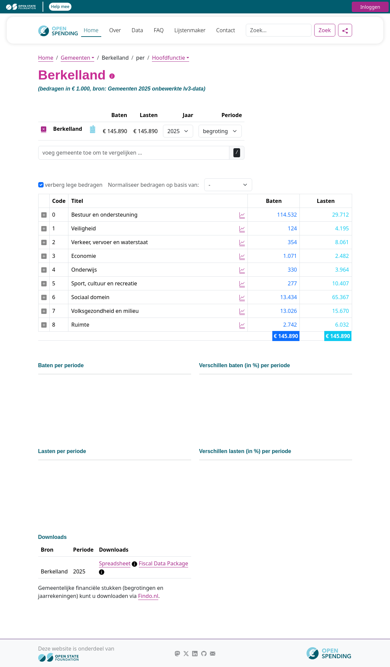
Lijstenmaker (190, 30)
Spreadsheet (114, 563)
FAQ (159, 30)
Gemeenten (75, 57)
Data (137, 30)
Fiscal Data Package (163, 563)
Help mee (60, 6)
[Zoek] (279, 30)
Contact (225, 30)
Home (91, 30)
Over (115, 30)
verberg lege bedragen (70, 184)
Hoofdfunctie (168, 57)
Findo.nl (148, 596)
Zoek (325, 30)
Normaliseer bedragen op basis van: (153, 184)
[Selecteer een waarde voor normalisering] (228, 184)
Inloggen (370, 7)
